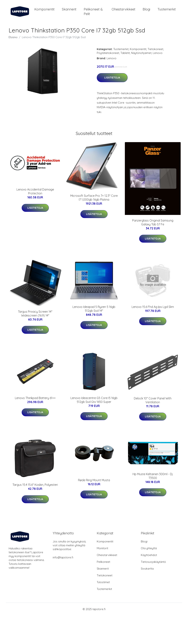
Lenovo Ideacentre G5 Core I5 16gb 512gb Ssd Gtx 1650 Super (94, 402)
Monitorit (102, 551)
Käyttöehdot (149, 557)
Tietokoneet (155, 51)
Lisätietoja (112, 80)
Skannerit (69, 10)
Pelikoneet (103, 564)
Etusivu (13, 39)
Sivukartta (147, 571)
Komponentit (44, 10)
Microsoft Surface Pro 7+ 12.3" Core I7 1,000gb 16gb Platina (94, 200)
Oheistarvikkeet (123, 10)
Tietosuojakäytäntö (153, 564)
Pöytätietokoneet (108, 55)
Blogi (146, 10)
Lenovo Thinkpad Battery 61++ (35, 400)
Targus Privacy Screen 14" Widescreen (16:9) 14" (35, 316)
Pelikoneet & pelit (93, 12)
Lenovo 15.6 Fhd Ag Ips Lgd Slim (153, 309)
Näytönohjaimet (141, 55)
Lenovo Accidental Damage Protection (35, 194)
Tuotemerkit (167, 10)
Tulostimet (103, 584)
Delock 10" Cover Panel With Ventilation (152, 403)
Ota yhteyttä (149, 551)
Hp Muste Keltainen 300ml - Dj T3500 (153, 478)
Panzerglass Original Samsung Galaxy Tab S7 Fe (152, 225)
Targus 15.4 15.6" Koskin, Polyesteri (35, 487)
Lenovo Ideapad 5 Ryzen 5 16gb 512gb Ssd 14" (94, 311)
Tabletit (125, 55)
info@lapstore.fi (63, 560)
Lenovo (157, 55)
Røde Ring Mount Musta (94, 482)
